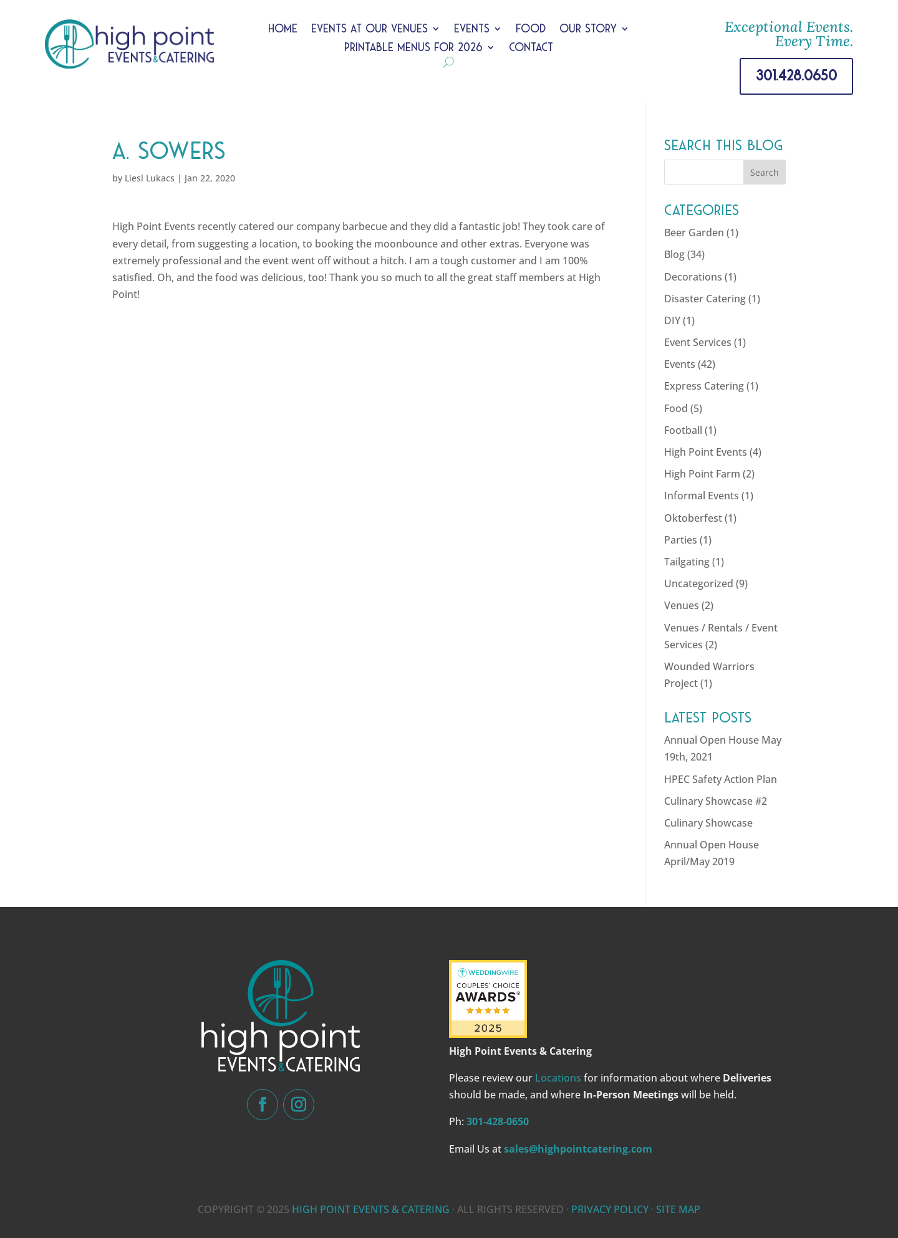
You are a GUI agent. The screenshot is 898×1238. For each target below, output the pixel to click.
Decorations (693, 277)
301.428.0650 (796, 76)
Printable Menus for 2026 (413, 48)
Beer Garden (694, 232)
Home (282, 29)
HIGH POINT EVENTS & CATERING (371, 1209)
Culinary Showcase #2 (715, 801)
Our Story (588, 29)
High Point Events (705, 452)
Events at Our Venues (369, 29)
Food (531, 29)
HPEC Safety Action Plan (720, 779)
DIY (672, 320)
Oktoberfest (693, 518)
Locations (558, 1078)
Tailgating (687, 562)
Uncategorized (698, 583)
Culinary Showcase (708, 823)
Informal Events (701, 495)
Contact (531, 48)
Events (472, 29)
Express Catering (704, 386)
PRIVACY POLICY (610, 1209)
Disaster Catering (705, 298)
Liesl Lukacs (150, 178)
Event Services (697, 342)
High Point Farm (702, 474)
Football (683, 430)
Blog (674, 254)
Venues (681, 605)
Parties (680, 540)
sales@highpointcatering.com (578, 1149)
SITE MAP (678, 1209)
